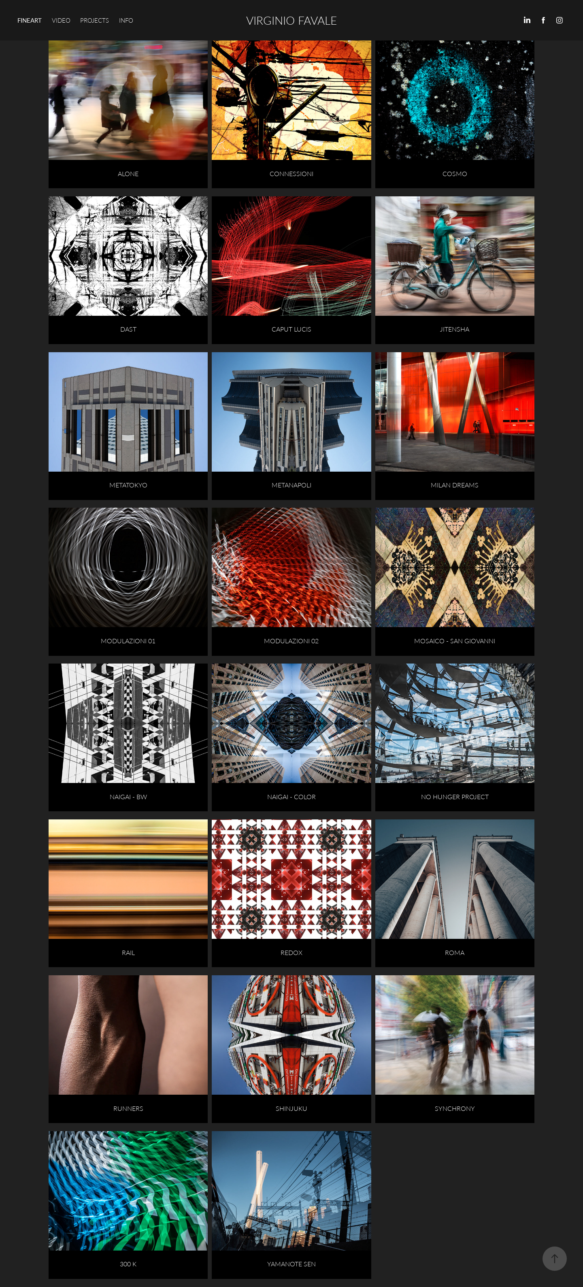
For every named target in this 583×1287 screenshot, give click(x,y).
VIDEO (61, 20)
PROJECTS (94, 20)
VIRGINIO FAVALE (291, 20)
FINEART (29, 20)
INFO (126, 20)
